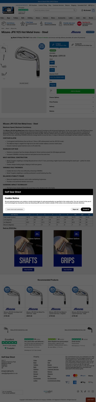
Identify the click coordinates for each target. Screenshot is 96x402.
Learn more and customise (15, 209)
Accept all (86, 209)
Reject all (75, 209)
